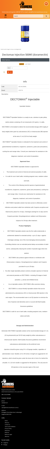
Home (6, 420)
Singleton (4, 442)
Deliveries (7, 430)
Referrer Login (8, 434)
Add (10, 72)
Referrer (7, 432)
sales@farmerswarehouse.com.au (37, 12)
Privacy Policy (8, 428)
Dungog (4, 444)
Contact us (7, 424)
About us (7, 422)
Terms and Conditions (10, 426)
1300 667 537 (4, 403)
